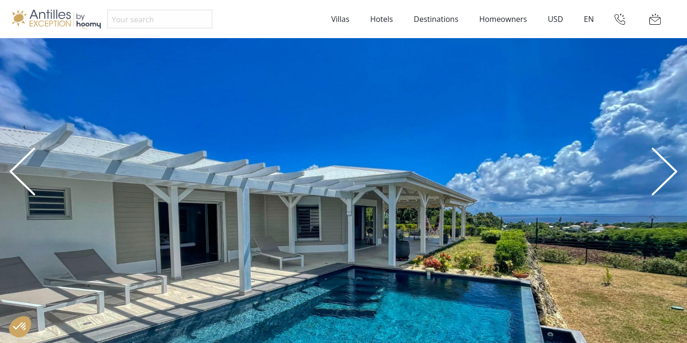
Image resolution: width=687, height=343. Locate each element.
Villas (340, 19)
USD (555, 19)
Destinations (436, 19)
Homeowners (503, 19)
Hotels (381, 19)
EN (589, 19)
